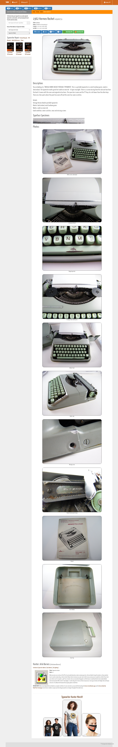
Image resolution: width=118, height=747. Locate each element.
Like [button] (59, 32)
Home (34, 12)
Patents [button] (47, 8)
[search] (18, 29)
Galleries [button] (27, 8)
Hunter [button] (45, 32)
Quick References (16, 40)
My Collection (49, 667)
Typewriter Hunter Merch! (72, 697)
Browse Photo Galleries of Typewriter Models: (16, 26)
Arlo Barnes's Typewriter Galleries (39, 667)
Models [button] (19, 8)
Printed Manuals (23, 38)
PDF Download (10, 54)
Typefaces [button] (38, 8)
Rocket (41, 12)
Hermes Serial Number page (90, 686)
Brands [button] (10, 8)
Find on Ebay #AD (67, 32)
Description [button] (37, 32)
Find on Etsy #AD (79, 32)
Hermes (37, 12)
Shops (22, 40)
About (14, 2)
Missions (24, 2)
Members (107, 2)
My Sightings (55, 667)
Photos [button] (52, 32)
